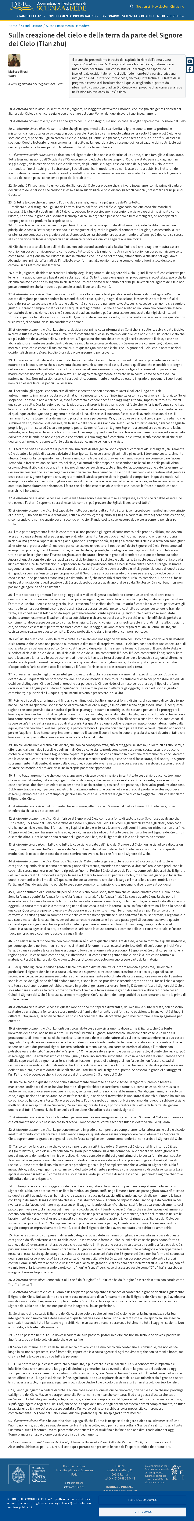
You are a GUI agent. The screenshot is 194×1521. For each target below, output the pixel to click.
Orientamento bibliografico (72, 16)
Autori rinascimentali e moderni (68, 25)
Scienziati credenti (138, 16)
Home (12, 25)
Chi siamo (177, 6)
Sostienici (143, 6)
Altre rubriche (169, 16)
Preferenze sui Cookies (142, 1499)
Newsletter (160, 6)
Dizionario (110, 16)
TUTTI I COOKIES (142, 1511)
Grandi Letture (29, 16)
